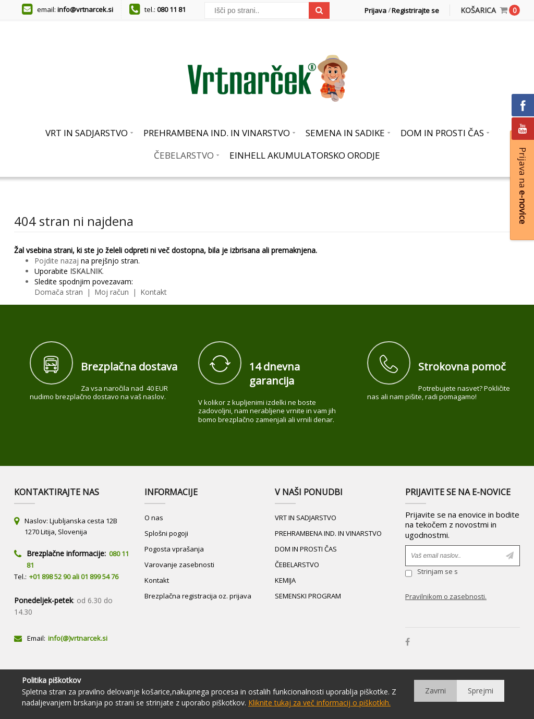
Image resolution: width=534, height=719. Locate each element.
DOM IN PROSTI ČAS (306, 549)
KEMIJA (285, 580)
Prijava (375, 10)
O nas (153, 517)
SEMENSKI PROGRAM (308, 596)
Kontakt (152, 292)
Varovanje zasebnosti (179, 564)
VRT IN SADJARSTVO (305, 517)
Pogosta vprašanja (174, 549)
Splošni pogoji (166, 533)
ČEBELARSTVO (297, 564)
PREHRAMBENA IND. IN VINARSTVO (328, 533)
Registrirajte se (415, 10)
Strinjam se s (431, 573)
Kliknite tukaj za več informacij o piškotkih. (319, 703)
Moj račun (112, 292)
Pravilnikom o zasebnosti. (446, 596)
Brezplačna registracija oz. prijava (197, 596)
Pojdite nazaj (56, 261)
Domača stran (58, 292)
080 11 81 (171, 9)
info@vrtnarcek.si (85, 9)
